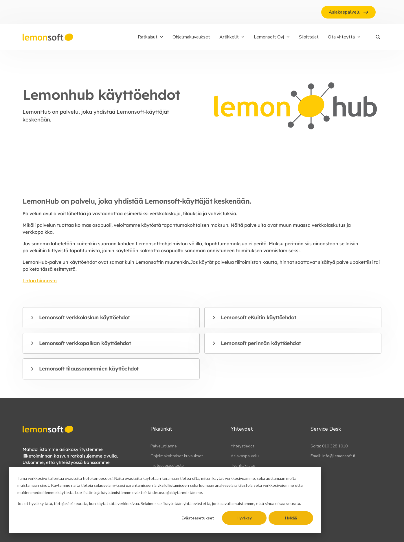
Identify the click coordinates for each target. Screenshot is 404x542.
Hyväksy (244, 517)
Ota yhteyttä (344, 37)
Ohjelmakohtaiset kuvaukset (176, 456)
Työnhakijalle (243, 465)
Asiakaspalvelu (245, 456)
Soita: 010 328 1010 (329, 446)
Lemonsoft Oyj (272, 37)
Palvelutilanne (163, 446)
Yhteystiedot (242, 446)
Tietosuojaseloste (167, 465)
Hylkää (291, 517)
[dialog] (165, 500)
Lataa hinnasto (40, 280)
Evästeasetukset (197, 517)
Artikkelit (232, 37)
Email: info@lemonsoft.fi (333, 456)
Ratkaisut (150, 37)
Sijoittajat (309, 37)
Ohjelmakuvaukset (191, 37)
